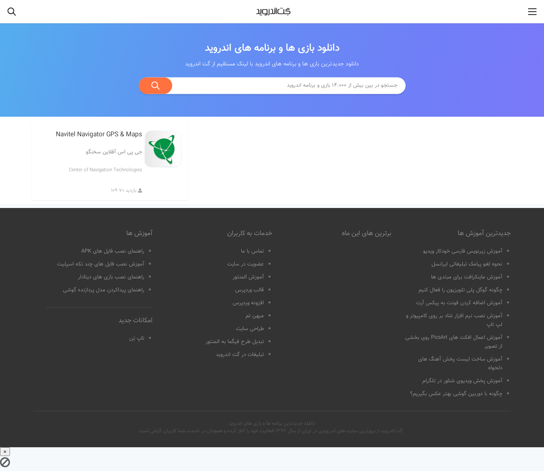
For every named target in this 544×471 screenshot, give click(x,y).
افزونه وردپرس (248, 303)
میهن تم (255, 316)
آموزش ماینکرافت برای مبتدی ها (466, 277)
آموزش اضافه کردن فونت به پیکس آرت (459, 303)
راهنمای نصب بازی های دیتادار (111, 277)
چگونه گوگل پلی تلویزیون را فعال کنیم (460, 290)
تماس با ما (252, 251)
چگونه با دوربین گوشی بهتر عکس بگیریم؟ (456, 394)
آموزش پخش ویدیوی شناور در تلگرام (462, 381)
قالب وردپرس (249, 290)
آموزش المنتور (248, 277)
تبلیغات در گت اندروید (240, 355)
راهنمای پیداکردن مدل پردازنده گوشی (103, 290)
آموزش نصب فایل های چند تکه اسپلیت (100, 264)
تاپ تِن (136, 338)
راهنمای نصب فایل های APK (112, 251)
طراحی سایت (250, 329)
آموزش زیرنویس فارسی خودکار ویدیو (462, 251)
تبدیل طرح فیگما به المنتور (235, 342)
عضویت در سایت (245, 264)
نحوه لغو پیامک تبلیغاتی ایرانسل (466, 264)
